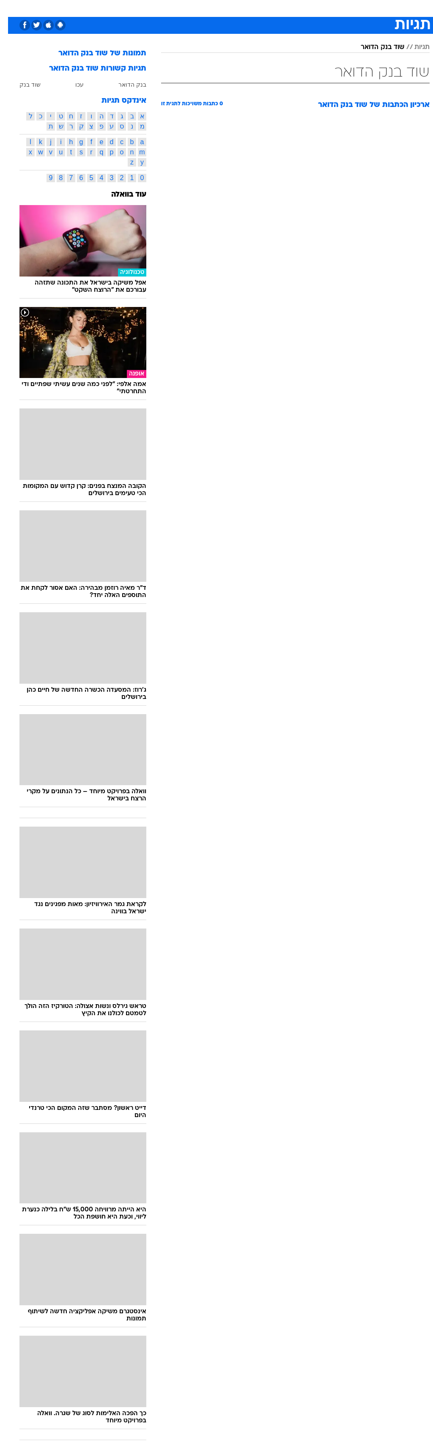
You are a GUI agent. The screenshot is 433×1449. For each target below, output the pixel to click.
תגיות (414, 47)
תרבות (299, 8)
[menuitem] (320, 8)
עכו (71, 84)
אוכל (232, 8)
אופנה (123, 8)
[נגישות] (11, 8)
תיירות (181, 8)
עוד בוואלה (120, 194)
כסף (253, 8)
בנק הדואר (124, 84)
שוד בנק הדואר (374, 47)
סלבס (275, 8)
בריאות (207, 8)
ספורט (325, 8)
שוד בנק (22, 84)
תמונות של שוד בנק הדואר (94, 53)
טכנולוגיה (151, 8)
